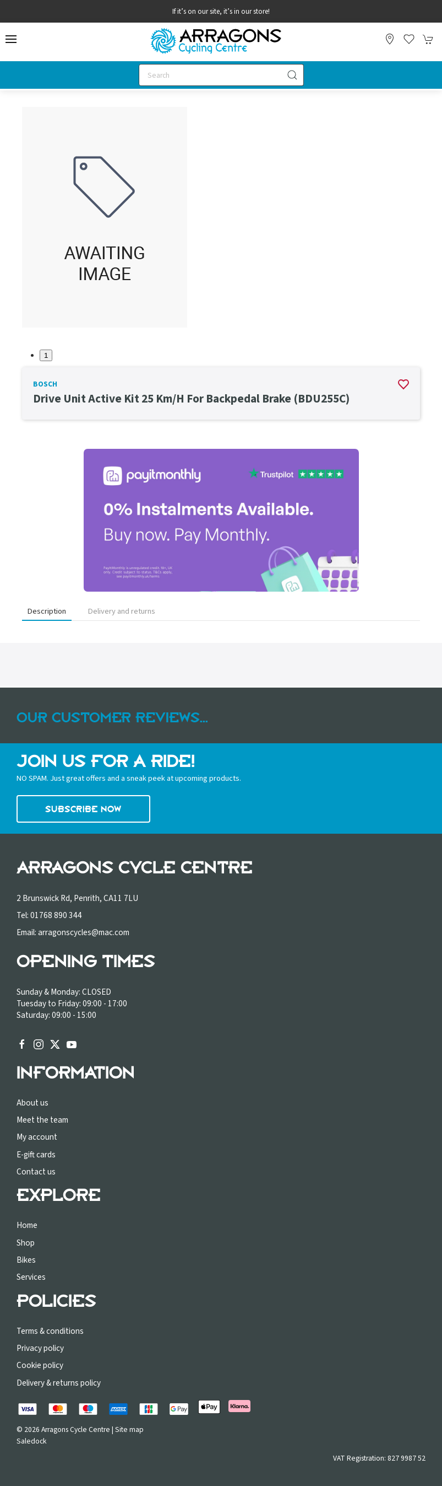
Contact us (36, 1172)
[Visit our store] (389, 39)
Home (27, 1225)
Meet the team (42, 1120)
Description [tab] (47, 611)
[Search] (221, 75)
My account (37, 1137)
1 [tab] (46, 355)
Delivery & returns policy (59, 1383)
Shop (26, 1243)
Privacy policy (40, 1348)
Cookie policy (40, 1365)
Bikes (26, 1260)
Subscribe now (83, 809)
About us (32, 1103)
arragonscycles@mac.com (83, 932)
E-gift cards (36, 1155)
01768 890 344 (56, 915)
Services (31, 1277)
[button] (11, 39)
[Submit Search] (293, 75)
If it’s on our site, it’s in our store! (221, 12)
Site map (129, 1429)
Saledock (32, 1441)
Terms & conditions (50, 1331)
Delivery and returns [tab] (121, 611)
